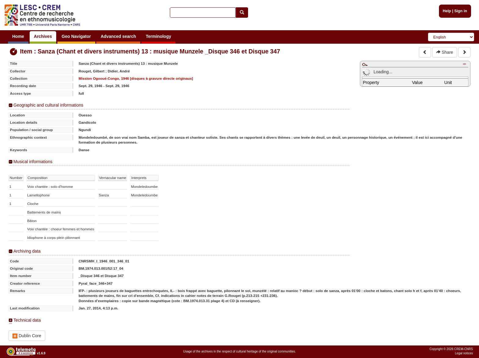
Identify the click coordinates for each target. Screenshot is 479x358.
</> (464, 64)
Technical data (27, 320)
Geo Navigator (76, 36)
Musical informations (33, 161)
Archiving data (27, 251)
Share (444, 52)
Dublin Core (27, 335)
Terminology (158, 36)
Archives (43, 36)
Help (447, 11)
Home (18, 36)
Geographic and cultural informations (48, 105)
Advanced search (118, 36)
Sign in (460, 11)
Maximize (364, 64)
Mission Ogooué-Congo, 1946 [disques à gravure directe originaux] (136, 78)
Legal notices (464, 353)
